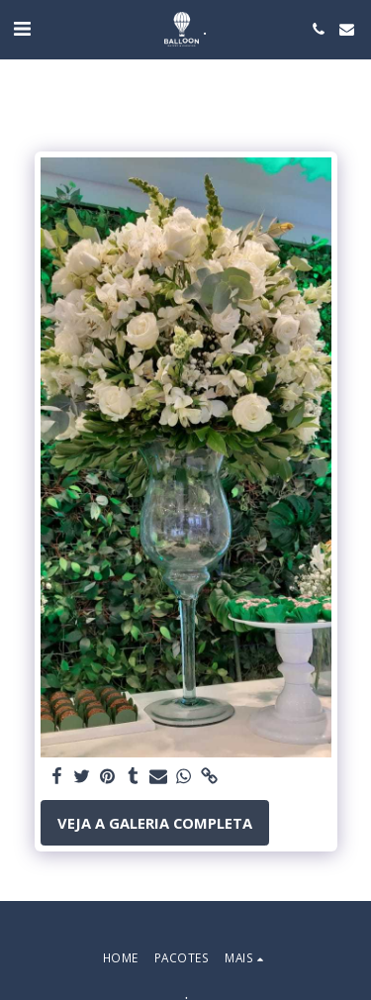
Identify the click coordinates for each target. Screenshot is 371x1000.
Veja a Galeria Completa (154, 823)
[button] (22, 28)
